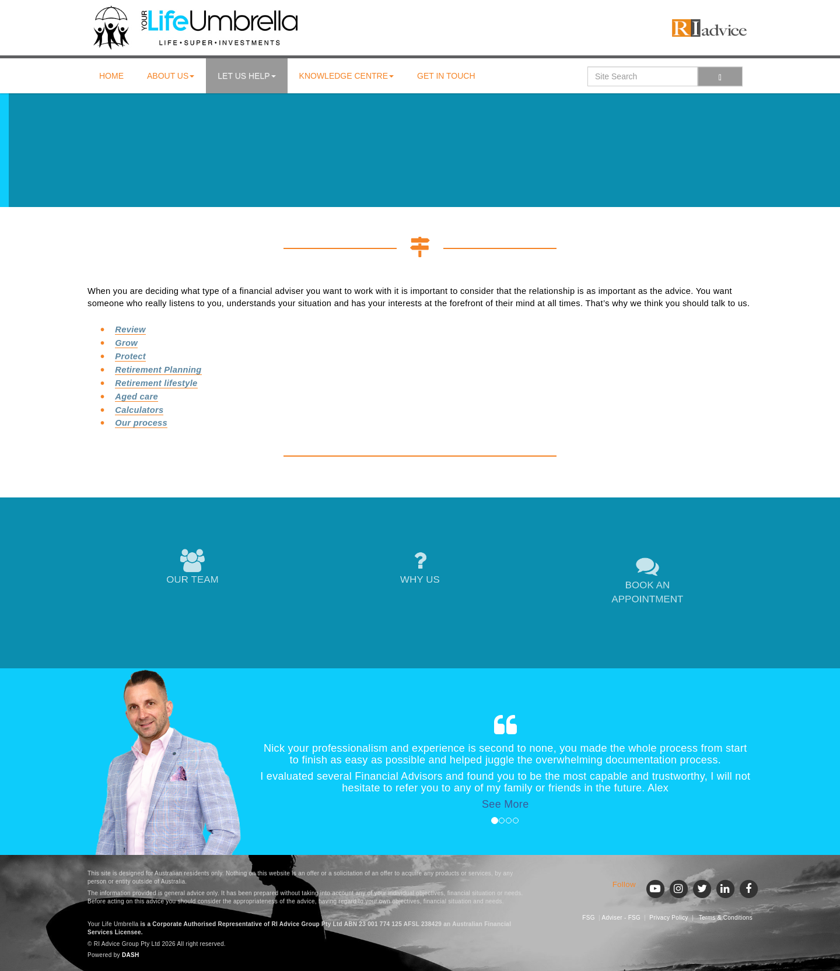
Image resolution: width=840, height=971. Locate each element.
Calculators (139, 410)
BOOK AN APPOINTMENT (647, 580)
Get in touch (446, 75)
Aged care (136, 396)
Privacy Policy (668, 917)
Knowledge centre (346, 75)
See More (505, 804)
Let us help (246, 75)
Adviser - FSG (620, 917)
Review (130, 329)
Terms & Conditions (725, 917)
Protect (130, 356)
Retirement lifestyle (156, 383)
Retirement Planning (158, 369)
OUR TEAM (192, 568)
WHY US (420, 568)
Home (111, 75)
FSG (588, 917)
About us (170, 75)
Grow (126, 343)
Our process (141, 422)
